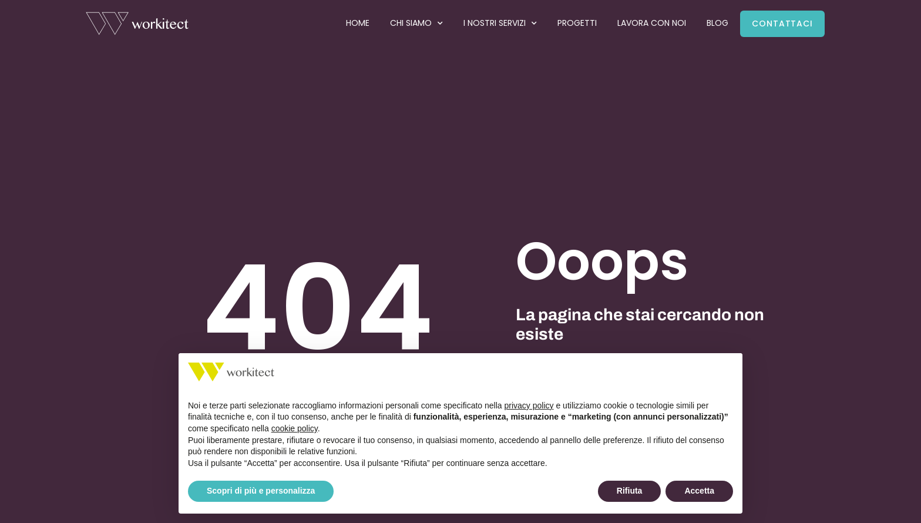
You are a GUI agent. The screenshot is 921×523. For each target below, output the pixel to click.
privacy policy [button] (529, 405)
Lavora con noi (651, 23)
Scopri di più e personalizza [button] (261, 490)
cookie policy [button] (294, 428)
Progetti (577, 23)
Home (357, 23)
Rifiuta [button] (630, 490)
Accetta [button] (699, 490)
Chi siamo (416, 23)
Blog (717, 23)
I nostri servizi (500, 23)
